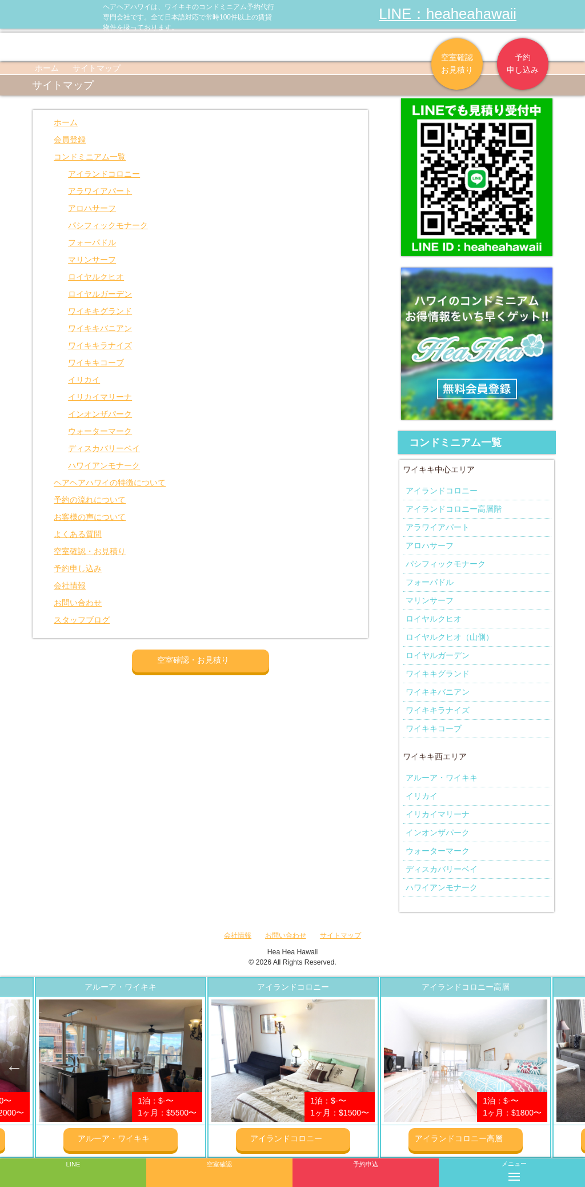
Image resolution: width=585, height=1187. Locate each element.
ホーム (47, 68)
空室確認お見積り (457, 63)
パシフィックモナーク (108, 225)
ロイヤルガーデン (100, 293)
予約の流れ (194, 46)
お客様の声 (259, 46)
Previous (14, 1067)
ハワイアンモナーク (104, 465)
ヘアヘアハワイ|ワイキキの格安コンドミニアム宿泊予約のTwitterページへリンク (573, 14)
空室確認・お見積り (90, 551)
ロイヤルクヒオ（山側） (450, 637)
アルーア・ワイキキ (442, 777)
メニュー (514, 1168)
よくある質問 (326, 46)
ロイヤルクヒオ (96, 276)
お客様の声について (90, 516)
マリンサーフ (92, 259)
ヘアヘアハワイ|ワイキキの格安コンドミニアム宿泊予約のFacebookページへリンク (527, 14)
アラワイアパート (100, 191)
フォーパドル (92, 242)
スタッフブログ (82, 619)
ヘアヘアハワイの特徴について (110, 482)
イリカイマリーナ (100, 396)
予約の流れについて (90, 499)
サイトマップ (340, 935)
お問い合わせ (78, 602)
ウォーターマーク (100, 431)
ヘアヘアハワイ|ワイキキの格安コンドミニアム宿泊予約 (51, 14)
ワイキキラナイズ (100, 345)
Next (570, 1067)
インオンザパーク (100, 414)
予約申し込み (523, 63)
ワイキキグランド (100, 311)
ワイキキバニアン (100, 328)
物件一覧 (62, 46)
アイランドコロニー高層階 (454, 508)
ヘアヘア (128, 46)
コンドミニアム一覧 (90, 156)
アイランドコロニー (104, 173)
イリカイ (84, 379)
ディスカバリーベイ (104, 448)
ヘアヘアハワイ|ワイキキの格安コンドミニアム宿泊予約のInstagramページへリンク (550, 14)
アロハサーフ (92, 208)
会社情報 (391, 46)
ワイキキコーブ (96, 362)
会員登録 (70, 139)
